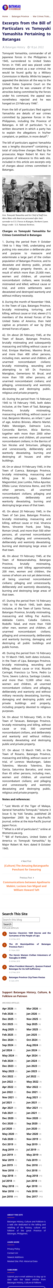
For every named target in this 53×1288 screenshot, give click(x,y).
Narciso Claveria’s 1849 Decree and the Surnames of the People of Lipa (30, 934)
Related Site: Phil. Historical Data (22, 1261)
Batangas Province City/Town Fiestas (27, 977)
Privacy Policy (13, 1248)
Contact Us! (12, 1253)
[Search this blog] (21, 919)
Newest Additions (15, 1257)
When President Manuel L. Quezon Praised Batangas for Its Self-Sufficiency (30, 967)
